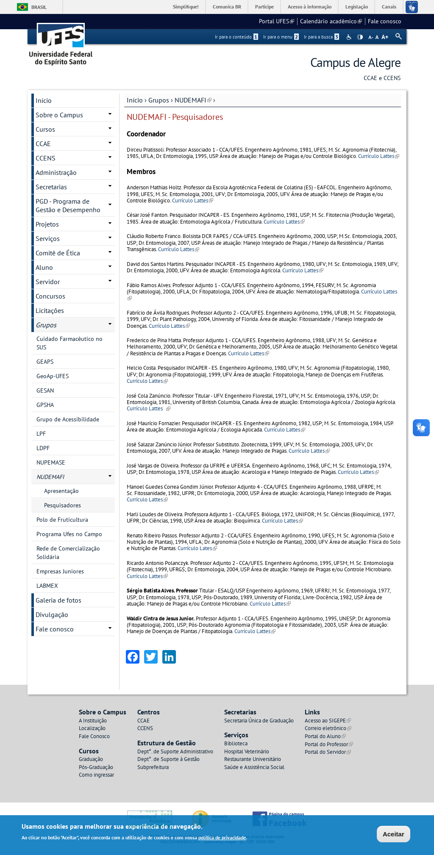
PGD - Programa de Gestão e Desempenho (68, 205)
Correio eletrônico (328, 728)
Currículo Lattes (378, 156)
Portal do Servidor (328, 751)
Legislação (356, 6)
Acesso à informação (309, 6)
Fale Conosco (94, 736)
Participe (264, 6)
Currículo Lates (197, 548)
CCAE (43, 143)
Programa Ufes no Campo (69, 534)
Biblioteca (236, 743)
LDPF (43, 448)
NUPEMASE (50, 462)
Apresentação (61, 491)
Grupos (158, 100)
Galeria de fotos (58, 600)
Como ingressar (96, 774)
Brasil (39, 7)
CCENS (46, 158)
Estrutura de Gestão (166, 743)
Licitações (50, 310)
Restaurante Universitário (252, 759)
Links (312, 712)
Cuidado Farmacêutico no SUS (69, 343)
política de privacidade (222, 838)
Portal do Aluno (325, 736)
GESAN (45, 390)
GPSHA (45, 405)
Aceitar (393, 834)
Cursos (45, 129)
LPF (41, 433)
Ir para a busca (321, 37)
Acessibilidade (350, 37)
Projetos (47, 224)
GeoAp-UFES (52, 376)
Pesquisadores (62, 505)
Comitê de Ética (58, 253)
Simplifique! (186, 6)
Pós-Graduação (96, 767)
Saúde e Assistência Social (254, 767)
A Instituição (93, 720)
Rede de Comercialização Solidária (68, 553)
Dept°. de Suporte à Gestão (168, 759)
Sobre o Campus (59, 115)
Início (135, 100)
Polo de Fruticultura (62, 519)
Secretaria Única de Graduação (259, 720)
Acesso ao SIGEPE (328, 720)
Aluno (44, 267)
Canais (389, 6)
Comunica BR (227, 6)
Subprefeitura (153, 767)
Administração (56, 172)
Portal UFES (276, 21)
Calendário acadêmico (331, 21)
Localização (92, 728)
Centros (148, 712)
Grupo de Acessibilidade (67, 419)
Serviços (48, 238)
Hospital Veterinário (246, 751)
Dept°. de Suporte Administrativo (175, 751)
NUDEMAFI (193, 100)
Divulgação (52, 614)
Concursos (50, 296)
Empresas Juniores (60, 571)
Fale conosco (384, 21)
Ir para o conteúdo (236, 37)
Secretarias (51, 187)
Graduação (91, 759)
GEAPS (44, 361)
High (360, 37)
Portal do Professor (329, 744)
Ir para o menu (281, 37)
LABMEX (47, 585)
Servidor (48, 281)
